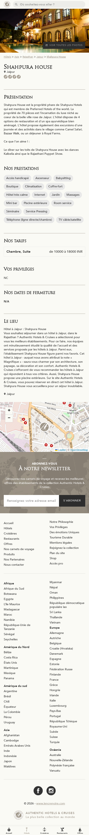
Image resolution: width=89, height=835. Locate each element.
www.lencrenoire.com (50, 803)
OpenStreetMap (79, 450)
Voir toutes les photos (64, 45)
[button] (44, 427)
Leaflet (60, 450)
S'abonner (72, 500)
